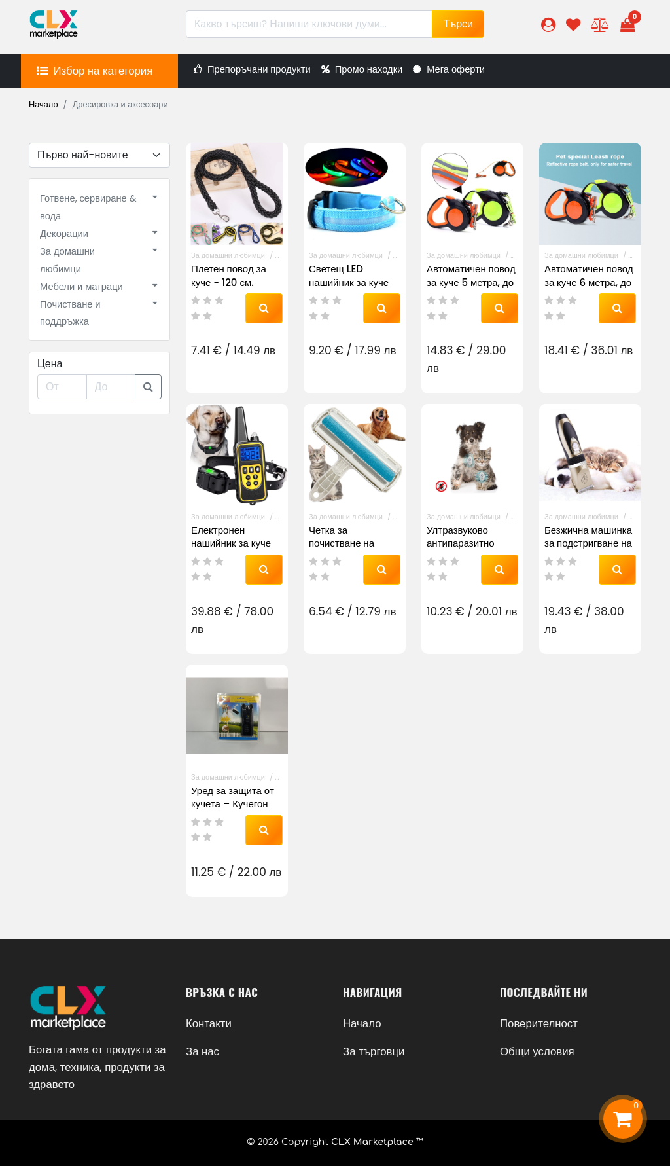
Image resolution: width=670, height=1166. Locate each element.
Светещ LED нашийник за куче (349, 275)
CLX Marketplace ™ (377, 1142)
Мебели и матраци (81, 286)
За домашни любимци (228, 255)
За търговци (373, 1051)
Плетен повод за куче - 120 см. (228, 275)
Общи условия (537, 1051)
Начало (43, 104)
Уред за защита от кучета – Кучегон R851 (232, 804)
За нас (202, 1051)
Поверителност (539, 1023)
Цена (49, 363)
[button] (548, 24)
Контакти (209, 1023)
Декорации (64, 233)
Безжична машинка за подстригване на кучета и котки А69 (588, 543)
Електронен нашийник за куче (231, 536)
